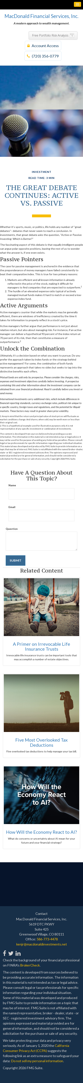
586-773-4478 (47, 939)
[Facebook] (4, 951)
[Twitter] (11, 951)
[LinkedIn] (18, 951)
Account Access (43, 45)
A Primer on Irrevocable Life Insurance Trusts (41, 646)
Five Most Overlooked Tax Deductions (41, 742)
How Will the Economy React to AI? (41, 832)
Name (12, 485)
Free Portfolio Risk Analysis (50, 35)
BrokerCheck (30, 965)
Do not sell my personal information (37, 1061)
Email (12, 507)
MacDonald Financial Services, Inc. (41, 16)
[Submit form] (15, 560)
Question (12, 528)
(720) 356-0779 (43, 56)
